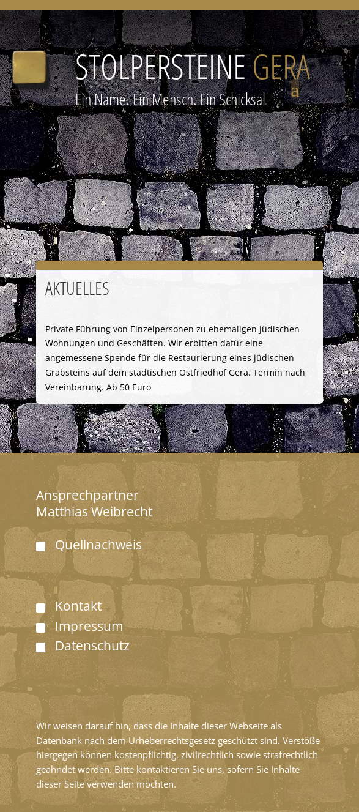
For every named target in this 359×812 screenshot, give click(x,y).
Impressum (89, 626)
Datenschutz (92, 645)
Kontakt (78, 605)
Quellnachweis (98, 544)
